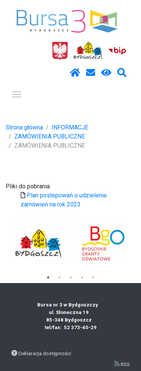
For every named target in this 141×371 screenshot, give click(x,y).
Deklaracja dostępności (44, 353)
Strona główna (24, 127)
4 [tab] (82, 277)
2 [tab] (59, 277)
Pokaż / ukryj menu (17, 93)
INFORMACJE (70, 127)
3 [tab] (70, 277)
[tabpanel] (38, 243)
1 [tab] (48, 277)
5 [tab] (93, 277)
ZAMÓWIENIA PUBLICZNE (49, 136)
